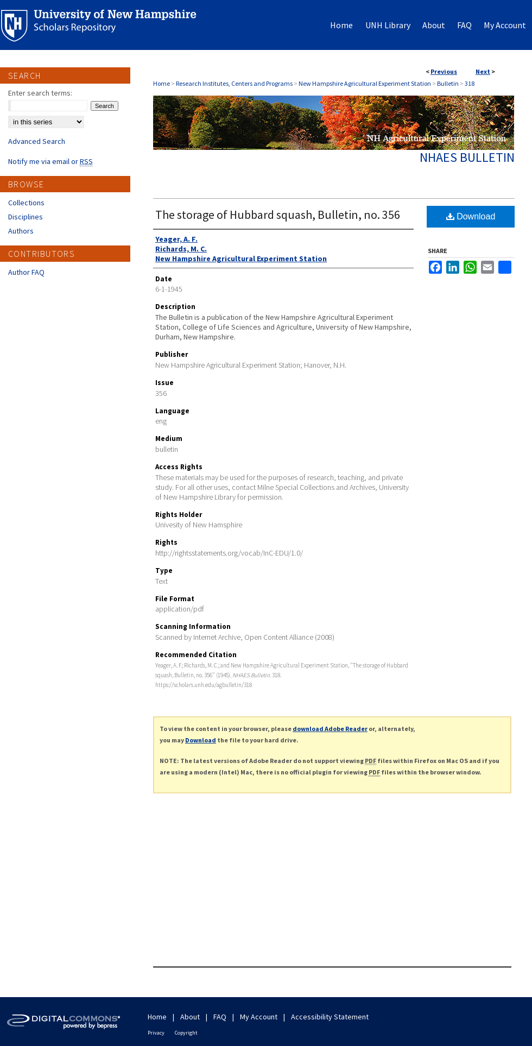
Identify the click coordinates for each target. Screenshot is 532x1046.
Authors (21, 231)
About (190, 1017)
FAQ (219, 1017)
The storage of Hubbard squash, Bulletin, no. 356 (277, 214)
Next (483, 71)
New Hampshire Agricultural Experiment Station (365, 83)
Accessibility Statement (330, 1017)
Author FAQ (26, 272)
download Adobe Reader (330, 728)
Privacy (156, 1032)
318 (469, 83)
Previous (443, 71)
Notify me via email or (50, 161)
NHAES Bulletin (467, 157)
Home (161, 83)
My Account (258, 1017)
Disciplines (25, 217)
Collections (26, 202)
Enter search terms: (40, 93)
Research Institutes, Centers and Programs (234, 83)
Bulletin (448, 83)
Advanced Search (36, 141)
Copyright (186, 1032)
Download (471, 216)
